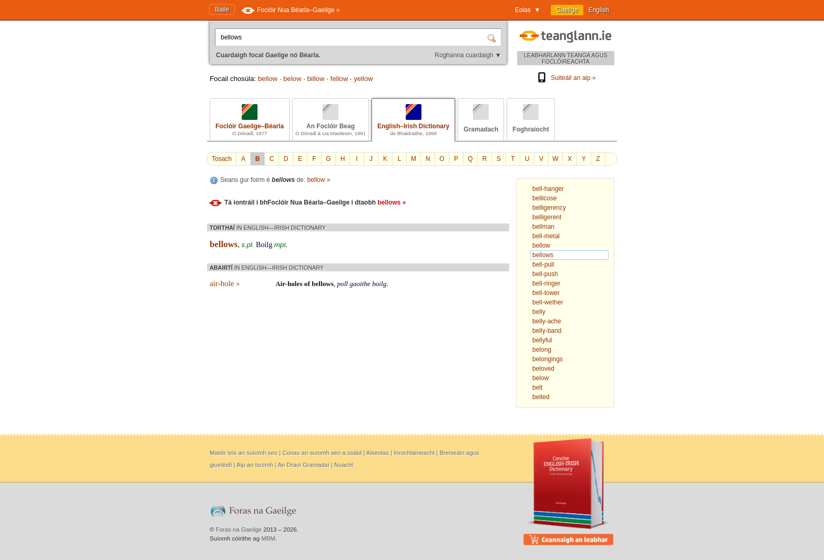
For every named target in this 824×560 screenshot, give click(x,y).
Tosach (222, 158)
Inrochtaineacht (414, 453)
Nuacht (343, 465)
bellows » (391, 202)
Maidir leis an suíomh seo (243, 453)
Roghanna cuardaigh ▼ (468, 55)
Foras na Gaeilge (239, 529)
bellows (323, 284)
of (307, 284)
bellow (267, 79)
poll (342, 284)
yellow (363, 79)
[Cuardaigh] (493, 37)
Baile (222, 9)
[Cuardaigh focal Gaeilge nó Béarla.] (352, 37)
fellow (339, 79)
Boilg (264, 245)
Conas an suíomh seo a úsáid (322, 453)
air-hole (225, 283)
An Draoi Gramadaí (303, 465)
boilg (379, 284)
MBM (268, 538)
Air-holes (289, 284)
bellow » (318, 180)
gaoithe (359, 284)
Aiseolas (377, 453)
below (292, 79)
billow (315, 79)
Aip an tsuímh (254, 465)
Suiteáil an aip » (565, 78)
